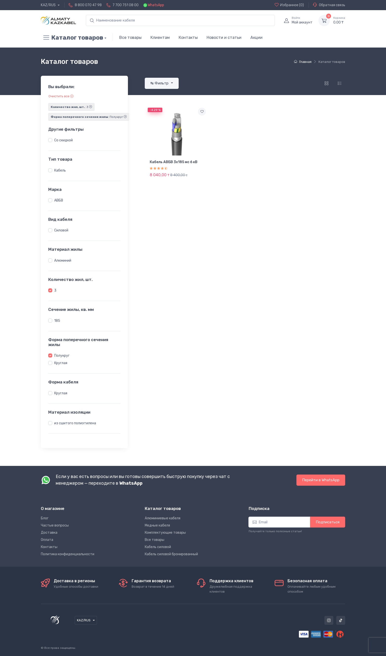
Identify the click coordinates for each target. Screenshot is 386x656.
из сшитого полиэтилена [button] (75, 423)
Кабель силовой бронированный (171, 554)
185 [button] (57, 321)
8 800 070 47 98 (88, 5)
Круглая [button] (60, 363)
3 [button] (55, 290)
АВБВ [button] (58, 200)
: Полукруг (89, 117)
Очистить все (60, 96)
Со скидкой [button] (63, 140)
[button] (50, 140)
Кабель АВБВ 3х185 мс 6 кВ (173, 162)
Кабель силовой (158, 547)
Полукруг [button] (62, 355)
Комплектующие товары (165, 532)
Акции (256, 37)
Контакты (188, 37)
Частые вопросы (55, 525)
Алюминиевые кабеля (162, 518)
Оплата (47, 540)
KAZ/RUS (48, 5)
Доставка (49, 532)
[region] (84, 140)
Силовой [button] (61, 230)
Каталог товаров (72, 37)
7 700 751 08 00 (126, 5)
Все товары (130, 37)
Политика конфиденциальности (67, 554)
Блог (44, 518)
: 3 (71, 107)
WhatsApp (156, 5)
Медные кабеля (157, 525)
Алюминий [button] (62, 260)
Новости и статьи (224, 37)
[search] (180, 20)
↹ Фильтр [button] (159, 83)
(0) (289, 5)
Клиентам (160, 37)
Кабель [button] (60, 170)
